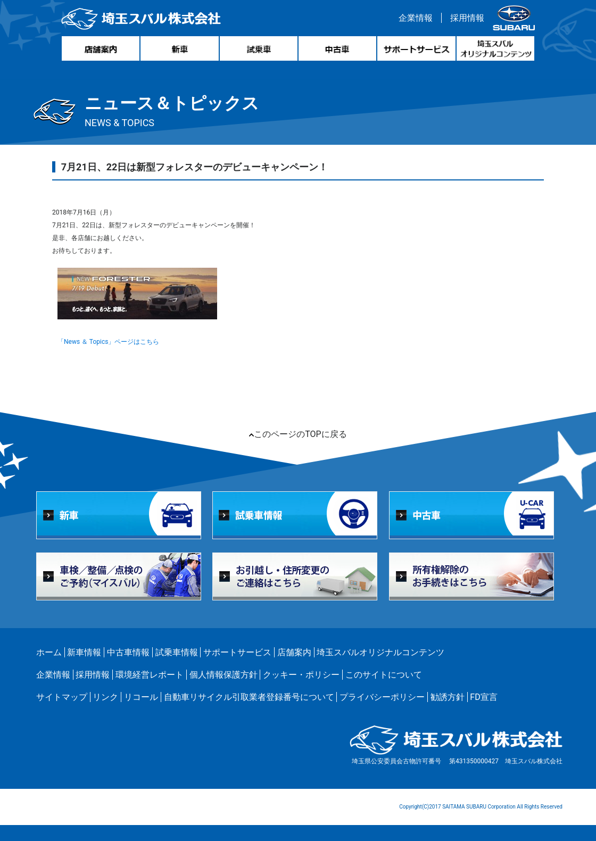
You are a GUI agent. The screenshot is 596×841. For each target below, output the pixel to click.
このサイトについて (383, 675)
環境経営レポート (149, 675)
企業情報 (416, 18)
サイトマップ (61, 697)
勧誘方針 (448, 697)
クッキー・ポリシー (301, 675)
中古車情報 (128, 652)
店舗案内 (294, 652)
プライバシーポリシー (382, 697)
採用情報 (467, 18)
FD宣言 (483, 697)
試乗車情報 (176, 652)
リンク (105, 697)
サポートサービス (237, 652)
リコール (141, 697)
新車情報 (84, 652)
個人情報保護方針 (223, 675)
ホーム (49, 652)
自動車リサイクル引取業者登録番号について (249, 697)
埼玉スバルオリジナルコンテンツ (380, 652)
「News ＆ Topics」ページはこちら (108, 341)
